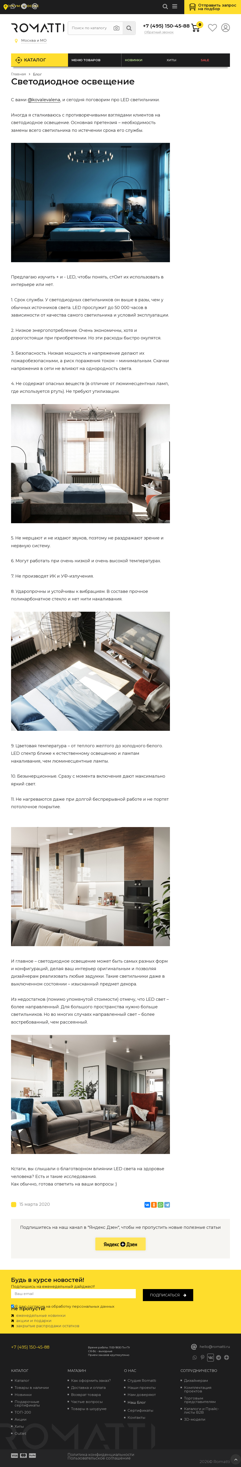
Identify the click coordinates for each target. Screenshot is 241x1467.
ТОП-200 (23, 1412)
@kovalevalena (44, 99)
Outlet (20, 1433)
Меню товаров (86, 60)
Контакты (136, 1417)
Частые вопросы (87, 1401)
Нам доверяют (142, 1394)
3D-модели (194, 1419)
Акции (20, 1419)
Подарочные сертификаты (27, 1403)
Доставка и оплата (88, 1387)
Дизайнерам (196, 1380)
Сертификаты (140, 1410)
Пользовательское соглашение (99, 1458)
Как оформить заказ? (91, 1380)
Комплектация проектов (197, 1389)
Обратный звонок (158, 32)
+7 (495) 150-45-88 (158, 26)
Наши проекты (142, 1387)
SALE (205, 60)
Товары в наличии (32, 1387)
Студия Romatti (142, 1380)
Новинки (134, 60)
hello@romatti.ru (210, 1347)
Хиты (172, 60)
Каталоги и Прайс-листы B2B (201, 1410)
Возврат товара (86, 1394)
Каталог (35, 60)
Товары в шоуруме (89, 1409)
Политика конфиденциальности (101, 1454)
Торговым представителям (200, 1399)
